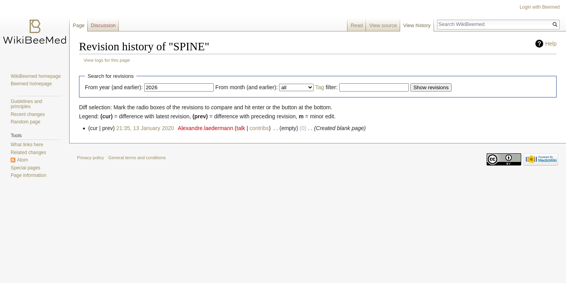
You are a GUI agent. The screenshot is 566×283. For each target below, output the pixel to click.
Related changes (28, 152)
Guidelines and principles (26, 104)
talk (241, 128)
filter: (326, 87)
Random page (25, 122)
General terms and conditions (137, 157)
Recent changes (28, 114)
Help (551, 43)
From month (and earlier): (246, 87)
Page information (28, 175)
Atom (22, 160)
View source (383, 25)
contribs (259, 128)
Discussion (103, 25)
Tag (319, 87)
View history (417, 25)
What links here (27, 144)
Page (79, 25)
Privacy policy (90, 157)
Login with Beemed (540, 7)
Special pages (25, 168)
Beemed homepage (31, 83)
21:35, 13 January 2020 (145, 128)
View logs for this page (107, 59)
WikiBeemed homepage (36, 76)
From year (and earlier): (114, 87)
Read (357, 25)
